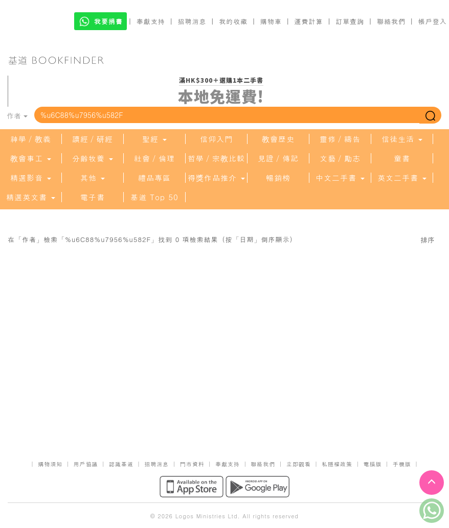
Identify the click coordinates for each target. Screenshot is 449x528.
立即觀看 (298, 464)
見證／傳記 (278, 158)
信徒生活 (401, 139)
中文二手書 (340, 178)
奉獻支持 (151, 21)
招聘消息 (192, 21)
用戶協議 (86, 464)
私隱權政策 (337, 464)
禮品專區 (154, 178)
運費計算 (309, 21)
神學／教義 (30, 139)
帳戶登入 (432, 21)
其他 (92, 178)
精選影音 (30, 178)
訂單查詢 (349, 21)
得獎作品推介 (216, 178)
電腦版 (372, 464)
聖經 (154, 139)
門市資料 (192, 464)
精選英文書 (30, 197)
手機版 (402, 464)
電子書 (92, 197)
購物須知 (50, 464)
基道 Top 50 (154, 197)
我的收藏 (233, 21)
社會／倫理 (154, 158)
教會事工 (30, 158)
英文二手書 (401, 178)
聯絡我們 (391, 21)
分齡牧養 (92, 158)
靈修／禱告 (340, 139)
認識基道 (121, 464)
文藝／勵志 (340, 158)
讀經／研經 (92, 139)
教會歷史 (278, 139)
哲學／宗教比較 (216, 158)
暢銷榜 (278, 178)
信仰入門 (216, 139)
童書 (402, 158)
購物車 (271, 21)
